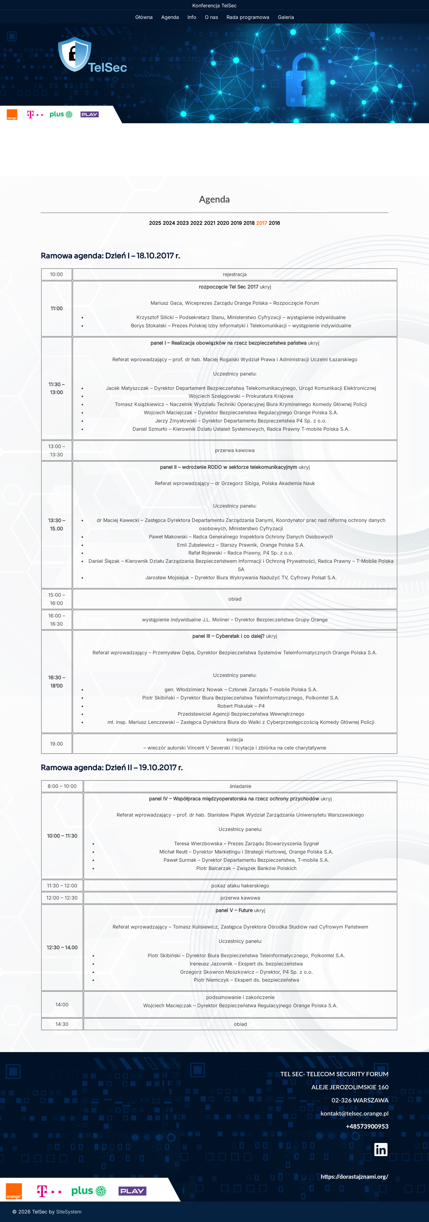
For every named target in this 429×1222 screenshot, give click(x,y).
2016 (274, 223)
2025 (156, 223)
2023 (183, 223)
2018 (249, 223)
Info (191, 17)
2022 (197, 223)
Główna (144, 17)
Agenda (170, 17)
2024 (169, 223)
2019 (237, 223)
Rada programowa (248, 17)
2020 (224, 223)
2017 (262, 223)
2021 (210, 223)
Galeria (286, 17)
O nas (211, 17)
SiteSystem (69, 1212)
